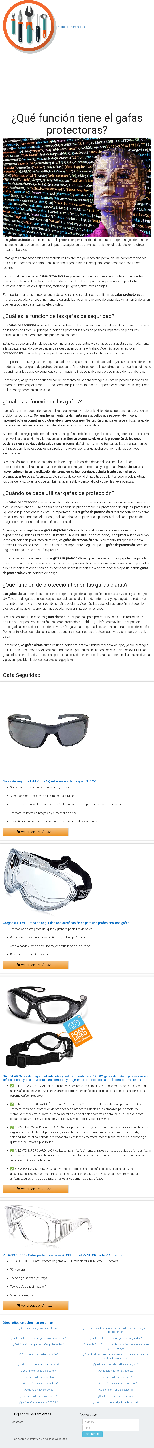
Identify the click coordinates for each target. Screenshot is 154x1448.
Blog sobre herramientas (71, 26)
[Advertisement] (77, 81)
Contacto (17, 1422)
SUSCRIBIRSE (92, 1434)
